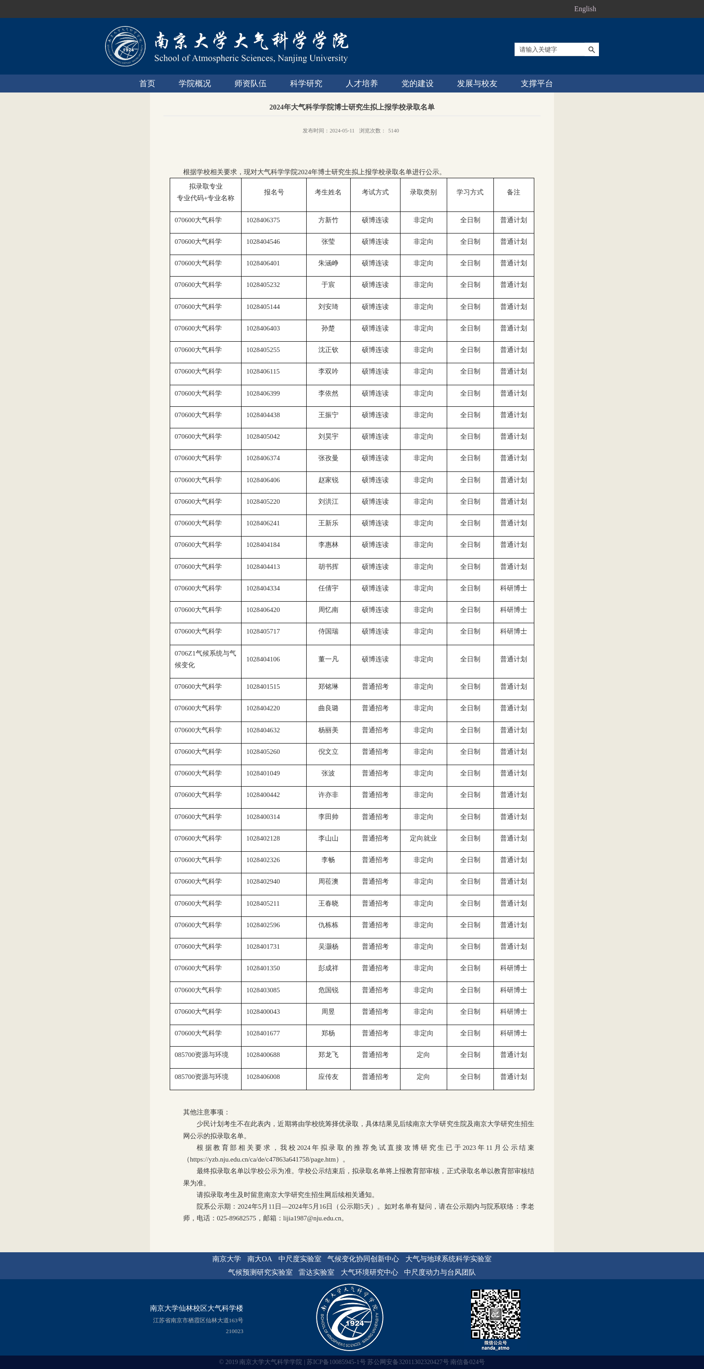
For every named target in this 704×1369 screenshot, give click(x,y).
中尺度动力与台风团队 (440, 1272)
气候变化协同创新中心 (363, 1259)
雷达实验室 (316, 1272)
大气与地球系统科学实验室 (448, 1259)
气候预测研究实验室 (260, 1272)
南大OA (259, 1259)
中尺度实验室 (299, 1259)
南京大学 (226, 1259)
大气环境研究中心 (369, 1272)
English (585, 9)
